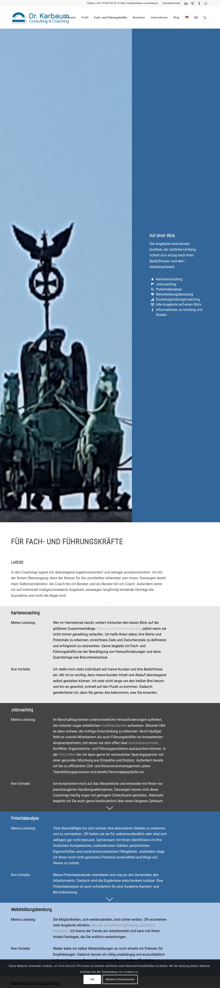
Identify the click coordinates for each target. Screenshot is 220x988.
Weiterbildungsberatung (174, 294)
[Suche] (204, 18)
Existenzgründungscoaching (178, 299)
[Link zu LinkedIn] (186, 3)
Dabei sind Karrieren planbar (119, 628)
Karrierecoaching (169, 279)
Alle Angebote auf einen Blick (178, 304)
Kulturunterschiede (143, 743)
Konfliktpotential (114, 725)
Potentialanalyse (169, 289)
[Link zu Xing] (192, 3)
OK (92, 979)
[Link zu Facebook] (199, 3)
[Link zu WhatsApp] (205, 3)
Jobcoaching (166, 284)
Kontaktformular (171, 3)
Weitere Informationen (120, 979)
